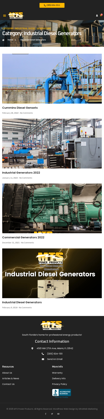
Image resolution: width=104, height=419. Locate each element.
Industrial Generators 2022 (21, 173)
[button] (4, 15)
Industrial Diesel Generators (22, 302)
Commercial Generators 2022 (23, 237)
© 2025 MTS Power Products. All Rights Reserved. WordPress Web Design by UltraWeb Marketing (52, 409)
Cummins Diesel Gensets (20, 108)
